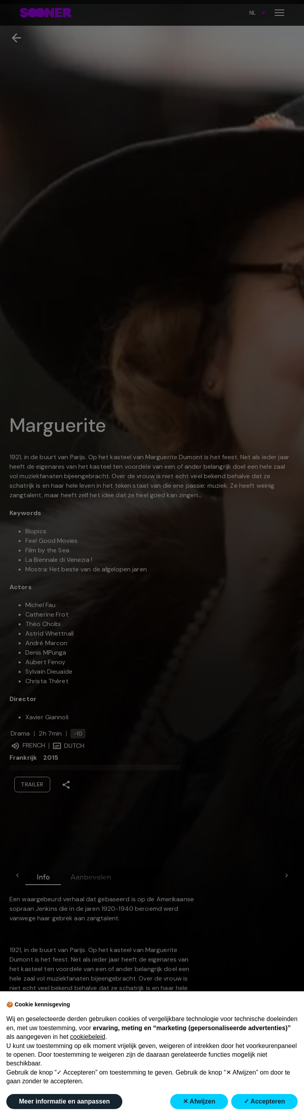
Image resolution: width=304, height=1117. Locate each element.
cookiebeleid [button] (87, 1036)
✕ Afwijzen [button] (199, 1101)
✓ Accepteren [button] (264, 1101)
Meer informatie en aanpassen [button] (64, 1101)
